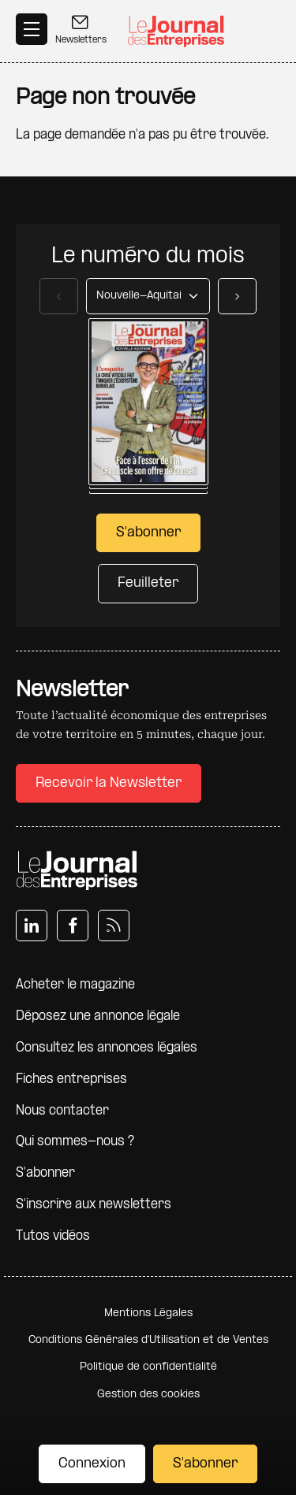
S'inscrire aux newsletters (93, 1204)
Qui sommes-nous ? (75, 1141)
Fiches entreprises (71, 1079)
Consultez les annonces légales (106, 1048)
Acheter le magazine (75, 985)
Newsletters (81, 29)
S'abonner (205, 1463)
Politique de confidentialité (148, 1367)
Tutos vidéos (53, 1236)
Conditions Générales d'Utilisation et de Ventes (148, 1340)
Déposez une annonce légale (98, 1016)
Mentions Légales (148, 1313)
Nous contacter (62, 1111)
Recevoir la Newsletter (109, 783)
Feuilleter (148, 583)
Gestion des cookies (148, 1394)
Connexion (92, 1463)
